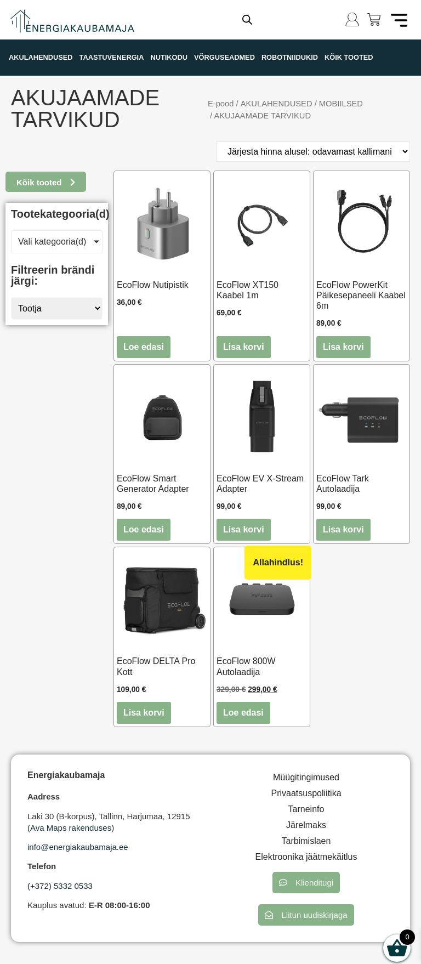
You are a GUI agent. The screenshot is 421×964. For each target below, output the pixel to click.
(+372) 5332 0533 (60, 886)
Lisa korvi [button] (243, 346)
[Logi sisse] (352, 19)
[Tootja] (57, 308)
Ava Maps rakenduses (70, 827)
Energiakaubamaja (66, 775)
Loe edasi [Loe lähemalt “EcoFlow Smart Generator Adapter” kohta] (143, 529)
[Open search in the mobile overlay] (247, 20)
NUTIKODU (168, 57)
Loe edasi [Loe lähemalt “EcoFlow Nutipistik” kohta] (143, 346)
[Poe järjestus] (313, 151)
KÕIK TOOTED (349, 57)
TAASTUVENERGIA (111, 57)
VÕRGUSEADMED (224, 57)
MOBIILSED (341, 103)
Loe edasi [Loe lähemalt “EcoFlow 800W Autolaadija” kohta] (243, 712)
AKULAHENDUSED (41, 57)
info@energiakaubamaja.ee (77, 847)
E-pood (221, 103)
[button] (306, 882)
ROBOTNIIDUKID (289, 57)
